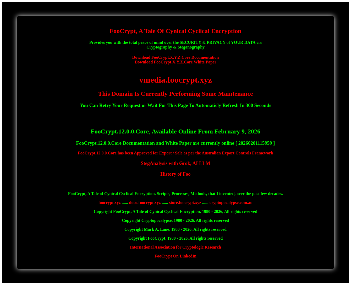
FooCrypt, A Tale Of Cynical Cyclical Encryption (175, 31)
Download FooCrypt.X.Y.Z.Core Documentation (175, 57)
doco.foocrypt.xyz (145, 202)
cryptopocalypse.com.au (231, 202)
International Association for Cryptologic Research (175, 247)
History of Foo (175, 174)
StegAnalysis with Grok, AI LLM (175, 163)
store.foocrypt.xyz (185, 202)
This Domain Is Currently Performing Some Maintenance (175, 93)
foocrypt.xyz (109, 202)
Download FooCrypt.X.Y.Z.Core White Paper (175, 62)
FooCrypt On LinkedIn (175, 256)
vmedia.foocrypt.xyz (175, 79)
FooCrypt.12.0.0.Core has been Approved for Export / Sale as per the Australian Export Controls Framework (175, 153)
